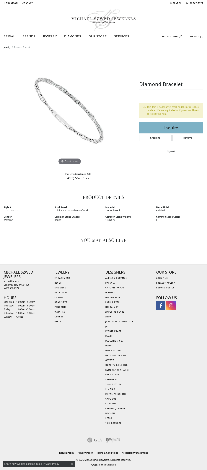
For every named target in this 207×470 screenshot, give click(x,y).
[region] (69, 110)
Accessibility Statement (135, 452)
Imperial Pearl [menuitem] (114, 312)
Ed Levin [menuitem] (110, 403)
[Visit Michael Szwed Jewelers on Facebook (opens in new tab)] (160, 305)
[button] (11, 3)
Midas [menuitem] (109, 345)
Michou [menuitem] (110, 413)
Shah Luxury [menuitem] (113, 384)
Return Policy (165, 287)
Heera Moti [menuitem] (112, 307)
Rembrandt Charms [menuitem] (117, 370)
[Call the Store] (11, 288)
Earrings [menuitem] (60, 287)
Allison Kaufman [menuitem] (116, 278)
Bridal (9, 36)
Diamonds (72, 36)
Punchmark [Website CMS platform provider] (110, 464)
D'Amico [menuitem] (110, 292)
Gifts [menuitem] (58, 321)
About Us (162, 278)
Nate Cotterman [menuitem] (115, 355)
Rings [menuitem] (58, 283)
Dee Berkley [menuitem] (112, 297)
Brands (28, 36)
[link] (27, 3)
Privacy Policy (165, 283)
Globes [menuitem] (59, 316)
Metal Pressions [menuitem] (115, 394)
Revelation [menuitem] (112, 374)
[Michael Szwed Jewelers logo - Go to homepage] (103, 19)
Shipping (155, 138)
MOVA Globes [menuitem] (113, 350)
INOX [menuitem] (108, 316)
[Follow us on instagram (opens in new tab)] (171, 305)
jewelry (7, 47)
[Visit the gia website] (94, 440)
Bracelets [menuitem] (61, 302)
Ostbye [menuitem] (109, 360)
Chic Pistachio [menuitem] (114, 287)
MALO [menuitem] (108, 336)
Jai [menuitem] (107, 326)
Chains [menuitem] (59, 297)
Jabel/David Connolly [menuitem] (119, 321)
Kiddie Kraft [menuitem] (113, 331)
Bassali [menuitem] (110, 283)
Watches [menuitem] (60, 312)
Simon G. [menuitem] (111, 389)
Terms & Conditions (107, 452)
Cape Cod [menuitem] (111, 399)
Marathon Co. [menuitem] (114, 341)
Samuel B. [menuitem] (111, 379)
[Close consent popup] (72, 464)
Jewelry (50, 36)
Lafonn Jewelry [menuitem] (115, 408)
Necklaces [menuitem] (61, 292)
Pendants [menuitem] (61, 307)
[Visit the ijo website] (113, 440)
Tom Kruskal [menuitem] (113, 423)
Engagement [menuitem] (62, 278)
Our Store (98, 36)
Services (121, 36)
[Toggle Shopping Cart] (196, 36)
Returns (187, 138)
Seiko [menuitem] (108, 418)
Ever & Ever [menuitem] (112, 302)
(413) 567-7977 (78, 178)
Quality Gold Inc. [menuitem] (116, 365)
